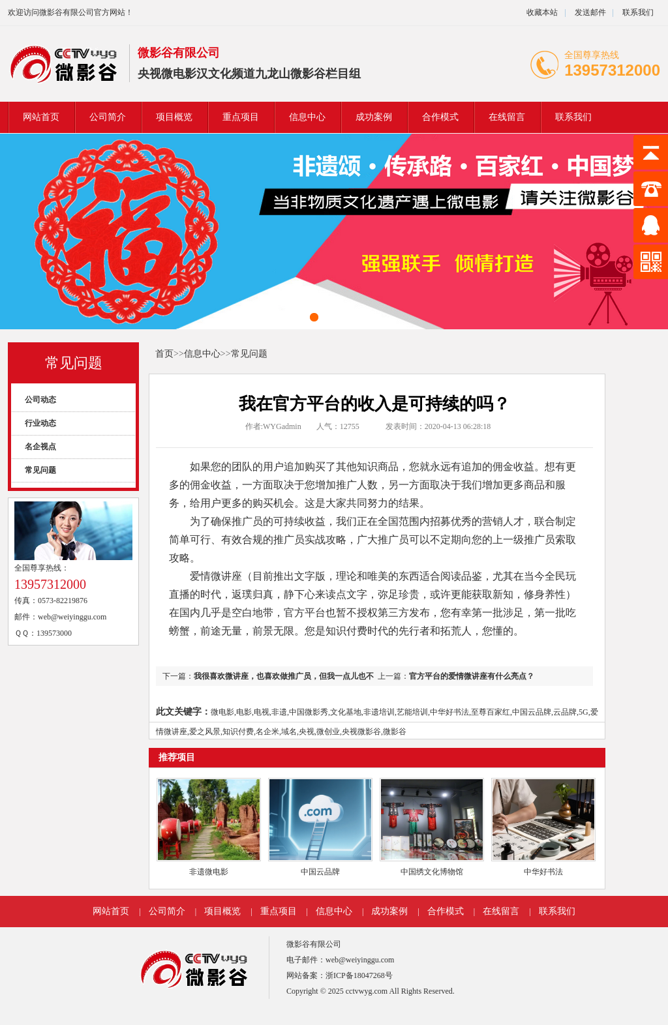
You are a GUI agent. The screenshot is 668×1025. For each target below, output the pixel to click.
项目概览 (174, 117)
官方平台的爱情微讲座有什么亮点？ (471, 676)
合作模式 (440, 117)
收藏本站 (542, 12)
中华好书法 (543, 871)
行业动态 (40, 423)
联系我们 (638, 12)
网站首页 (41, 117)
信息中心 (307, 117)
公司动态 (40, 399)
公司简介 (107, 117)
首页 (164, 354)
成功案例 (374, 117)
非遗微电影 (208, 871)
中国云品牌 (320, 871)
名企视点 (40, 446)
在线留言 (507, 117)
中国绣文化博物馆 (432, 871)
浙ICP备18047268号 (359, 975)
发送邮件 (590, 12)
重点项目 (240, 117)
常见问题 (73, 363)
